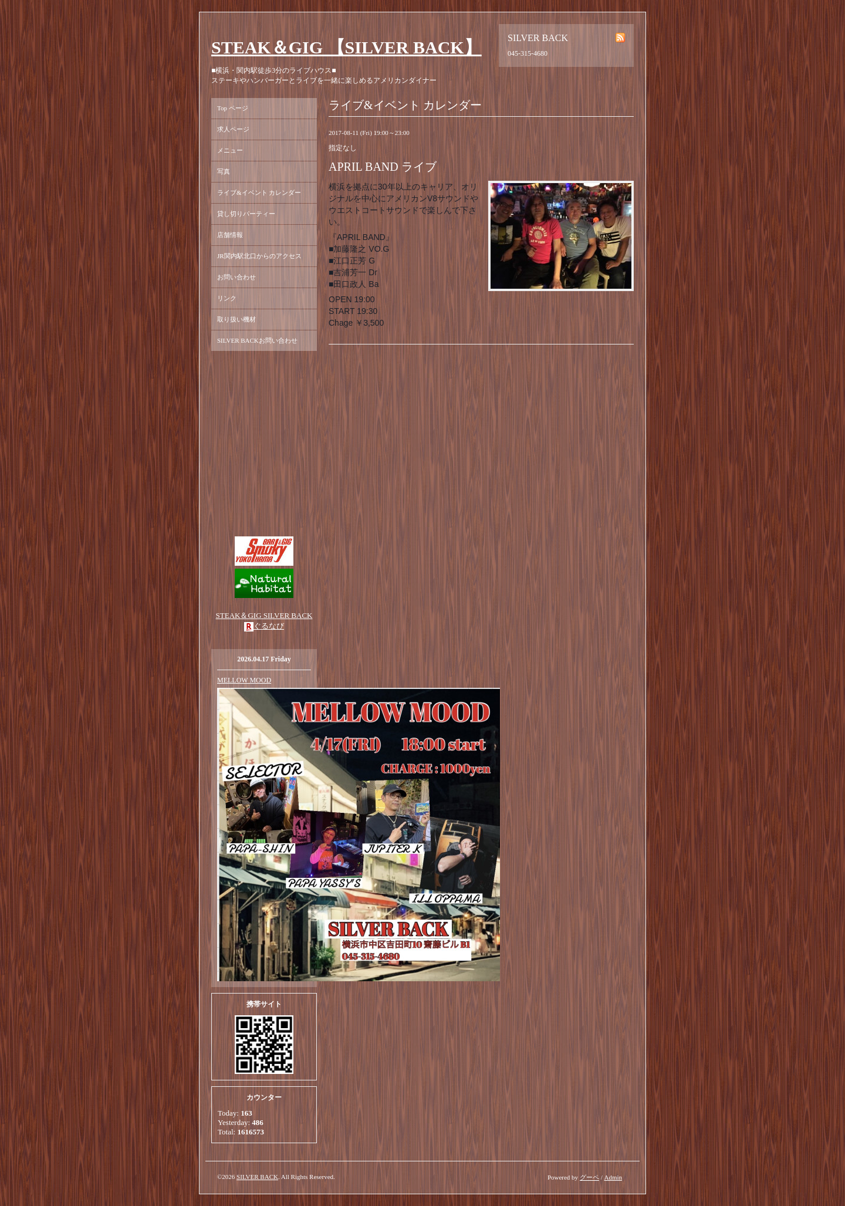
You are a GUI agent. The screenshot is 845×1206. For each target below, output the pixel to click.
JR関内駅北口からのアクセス (259, 255)
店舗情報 (230, 234)
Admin (613, 1177)
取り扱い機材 (236, 319)
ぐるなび (269, 625)
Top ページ (232, 108)
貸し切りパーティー (246, 213)
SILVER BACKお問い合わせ (257, 340)
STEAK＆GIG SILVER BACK (264, 615)
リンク (226, 298)
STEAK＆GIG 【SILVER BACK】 (346, 47)
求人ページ (233, 129)
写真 (223, 171)
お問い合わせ (236, 277)
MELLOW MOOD (244, 680)
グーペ (589, 1177)
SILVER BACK (257, 1176)
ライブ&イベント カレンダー (259, 192)
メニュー (230, 150)
